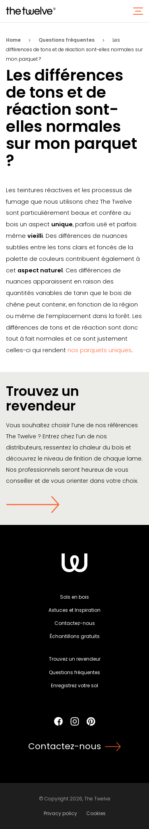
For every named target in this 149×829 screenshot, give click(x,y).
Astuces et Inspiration (74, 610)
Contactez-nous (74, 623)
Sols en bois (74, 597)
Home (13, 40)
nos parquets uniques (100, 350)
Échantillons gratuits (75, 636)
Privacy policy (60, 813)
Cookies (96, 813)
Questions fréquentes (67, 40)
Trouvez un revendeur (75, 658)
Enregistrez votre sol (74, 685)
